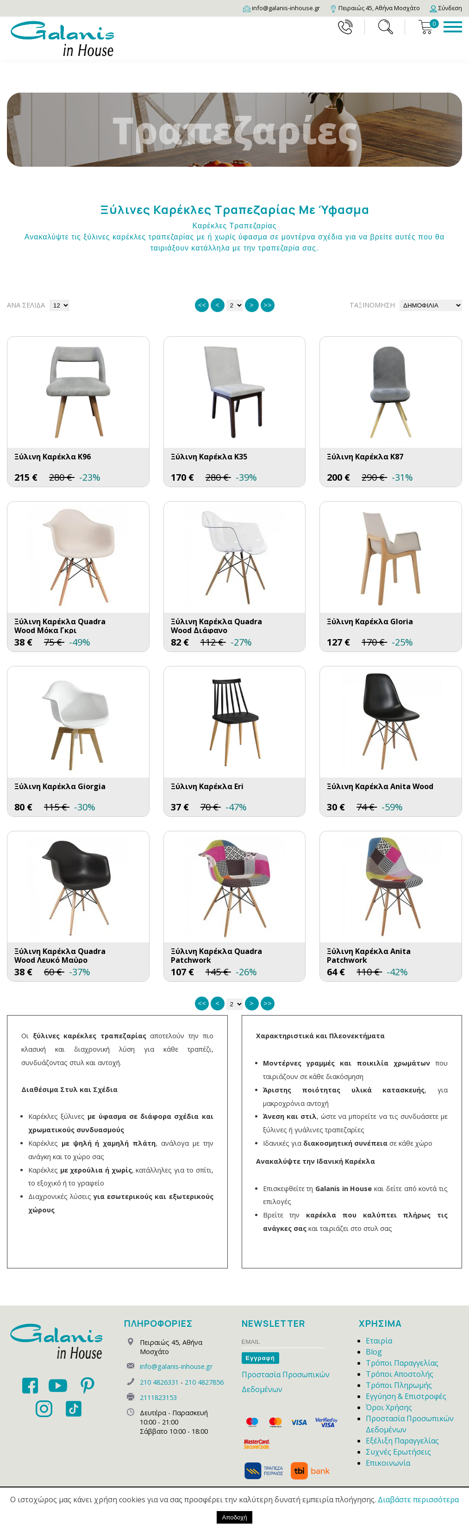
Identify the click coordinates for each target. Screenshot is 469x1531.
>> (267, 305)
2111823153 (158, 1397)
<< (202, 305)
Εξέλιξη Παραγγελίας (402, 1441)
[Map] (375, 8)
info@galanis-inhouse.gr (176, 1366)
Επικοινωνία (388, 1463)
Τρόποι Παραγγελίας (402, 1363)
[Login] (446, 8)
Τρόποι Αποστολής (399, 1374)
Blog (374, 1352)
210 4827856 (204, 1382)
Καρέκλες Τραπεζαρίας (234, 226)
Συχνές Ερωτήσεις (398, 1452)
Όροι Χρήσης (389, 1407)
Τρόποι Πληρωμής (399, 1385)
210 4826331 (159, 1382)
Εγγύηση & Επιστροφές (406, 1396)
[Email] (281, 8)
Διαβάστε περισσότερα (418, 1499)
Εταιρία (379, 1341)
